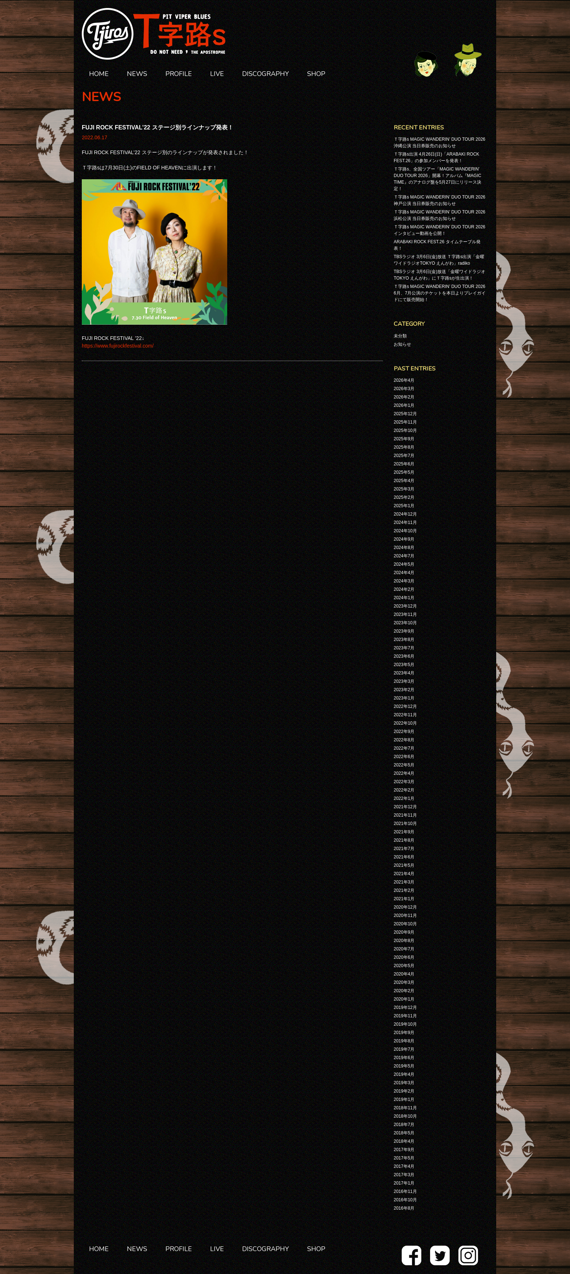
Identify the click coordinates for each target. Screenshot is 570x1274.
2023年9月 (404, 631)
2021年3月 (404, 882)
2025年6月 (404, 463)
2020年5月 (404, 965)
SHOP (316, 74)
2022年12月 (405, 706)
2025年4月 (404, 480)
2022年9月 (404, 731)
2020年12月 (405, 907)
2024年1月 (404, 597)
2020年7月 (404, 949)
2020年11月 (405, 915)
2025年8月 (404, 447)
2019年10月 (405, 1024)
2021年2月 (404, 890)
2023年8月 (404, 639)
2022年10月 (405, 723)
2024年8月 (404, 547)
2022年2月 (404, 790)
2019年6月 (404, 1057)
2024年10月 (405, 530)
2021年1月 (404, 898)
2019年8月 (404, 1040)
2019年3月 (404, 1082)
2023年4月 (404, 673)
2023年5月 (404, 664)
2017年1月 (404, 1183)
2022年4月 (404, 773)
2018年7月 (404, 1124)
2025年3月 (404, 489)
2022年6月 (404, 756)
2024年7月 (404, 555)
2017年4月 (404, 1166)
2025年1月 (404, 505)
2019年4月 (404, 1074)
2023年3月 (404, 681)
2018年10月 (405, 1116)
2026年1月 (404, 405)
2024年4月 (404, 572)
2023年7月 (404, 647)
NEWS (137, 74)
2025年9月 (404, 438)
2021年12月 (405, 806)
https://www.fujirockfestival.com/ (118, 346)
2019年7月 (404, 1049)
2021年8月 (404, 840)
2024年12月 (405, 514)
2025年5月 (404, 472)
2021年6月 (404, 857)
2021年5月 (404, 865)
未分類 (400, 335)
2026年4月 (404, 380)
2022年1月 (404, 798)
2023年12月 (405, 606)
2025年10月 (405, 430)
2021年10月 (405, 823)
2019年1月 (404, 1099)
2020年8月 (404, 940)
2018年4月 (404, 1141)
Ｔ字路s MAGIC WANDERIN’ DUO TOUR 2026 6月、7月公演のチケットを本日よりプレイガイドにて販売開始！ (440, 293)
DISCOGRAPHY (265, 74)
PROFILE (178, 74)
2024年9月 (404, 539)
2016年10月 (405, 1199)
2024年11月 (405, 522)
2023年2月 (404, 689)
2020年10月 (405, 923)
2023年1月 (404, 698)
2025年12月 (405, 413)
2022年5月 (404, 765)
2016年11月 (405, 1191)
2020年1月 (404, 999)
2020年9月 (404, 932)
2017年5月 (404, 1158)
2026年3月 (404, 388)
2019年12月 (405, 1007)
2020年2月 (404, 990)
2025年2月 (404, 497)
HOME (99, 74)
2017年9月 (404, 1149)
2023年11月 (405, 614)
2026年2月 (404, 397)
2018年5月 (404, 1132)
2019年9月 (404, 1032)
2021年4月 (404, 873)
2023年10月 (405, 622)
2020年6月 (404, 957)
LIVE (217, 74)
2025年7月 (404, 455)
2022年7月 (404, 748)
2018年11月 (405, 1107)
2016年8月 (404, 1208)
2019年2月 (404, 1091)
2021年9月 (404, 831)
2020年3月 (404, 982)
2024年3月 (404, 581)
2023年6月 (404, 656)
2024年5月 (404, 564)
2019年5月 (404, 1066)
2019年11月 (405, 1015)
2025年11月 (405, 422)
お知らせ (402, 344)
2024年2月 (404, 589)
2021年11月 (405, 815)
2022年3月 (404, 781)
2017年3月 (404, 1174)
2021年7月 (404, 848)
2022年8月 (404, 739)
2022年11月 (405, 714)
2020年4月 (404, 974)
